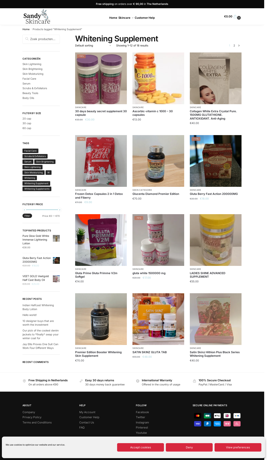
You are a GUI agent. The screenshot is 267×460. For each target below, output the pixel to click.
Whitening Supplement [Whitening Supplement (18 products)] (36, 183)
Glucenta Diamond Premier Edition (155, 194)
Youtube (141, 433)
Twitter (140, 417)
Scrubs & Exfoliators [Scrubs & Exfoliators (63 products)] (35, 156)
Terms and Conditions (37, 422)
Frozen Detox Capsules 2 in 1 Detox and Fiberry (99, 195)
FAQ (82, 427)
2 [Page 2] (234, 45)
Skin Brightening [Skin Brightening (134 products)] (45, 161)
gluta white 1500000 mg (148, 273)
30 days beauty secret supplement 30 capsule (101, 113)
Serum (26, 83)
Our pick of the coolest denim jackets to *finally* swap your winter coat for (40, 334)
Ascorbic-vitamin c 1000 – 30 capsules (152, 113)
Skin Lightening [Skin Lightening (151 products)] (32, 167)
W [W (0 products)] (48, 172)
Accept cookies (140, 447)
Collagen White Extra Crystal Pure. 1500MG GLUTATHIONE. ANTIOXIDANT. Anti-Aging (213, 114)
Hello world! (29, 314)
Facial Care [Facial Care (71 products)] (30, 150)
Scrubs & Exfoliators (34, 88)
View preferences (238, 447)
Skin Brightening (32, 68)
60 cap (26, 128)
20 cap (26, 118)
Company (28, 412)
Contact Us (86, 422)
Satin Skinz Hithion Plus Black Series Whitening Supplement (215, 354)
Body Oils (28, 97)
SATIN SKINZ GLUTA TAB (149, 352)
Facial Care (29, 78)
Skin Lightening (31, 64)
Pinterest (142, 427)
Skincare (81, 107)
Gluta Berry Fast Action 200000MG (214, 194)
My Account (87, 412)
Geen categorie (142, 190)
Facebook (142, 412)
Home (26, 29)
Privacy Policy (31, 417)
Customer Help (89, 417)
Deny (189, 447)
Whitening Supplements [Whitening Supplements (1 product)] (36, 188)
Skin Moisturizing (32, 73)
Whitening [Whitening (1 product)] (29, 178)
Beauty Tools (30, 93)
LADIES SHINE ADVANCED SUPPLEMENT (207, 275)
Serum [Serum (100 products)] (27, 161)
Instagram (142, 422)
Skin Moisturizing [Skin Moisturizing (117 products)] (33, 172)
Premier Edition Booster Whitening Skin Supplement (98, 354)
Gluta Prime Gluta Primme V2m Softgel (96, 275)
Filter (27, 215)
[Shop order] (93, 45)
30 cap (26, 123)
